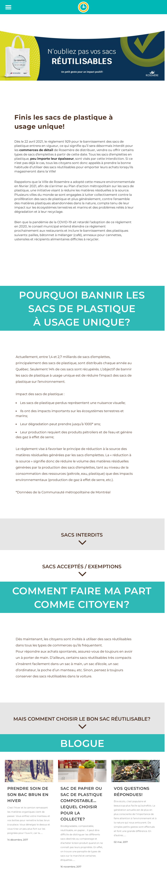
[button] (8, 7)
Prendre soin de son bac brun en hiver (27, 794)
